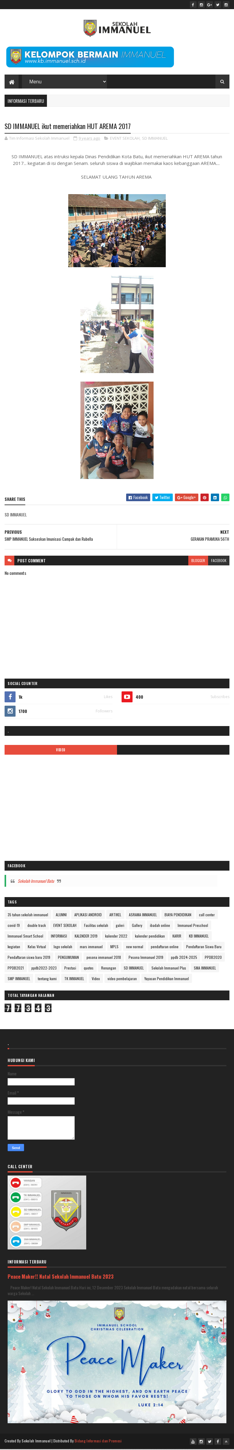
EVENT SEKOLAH (125, 139)
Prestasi (70, 968)
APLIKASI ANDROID (88, 915)
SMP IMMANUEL (19, 979)
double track (36, 926)
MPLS (114, 947)
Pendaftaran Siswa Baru (204, 947)
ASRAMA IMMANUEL (143, 915)
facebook (218, 561)
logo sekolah (63, 947)
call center (207, 915)
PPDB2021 (16, 968)
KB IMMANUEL (199, 936)
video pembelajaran (122, 979)
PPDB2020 (213, 958)
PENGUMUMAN (68, 958)
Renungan (108, 968)
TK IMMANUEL (74, 979)
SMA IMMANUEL (205, 968)
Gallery (137, 926)
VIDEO (61, 750)
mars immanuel (91, 947)
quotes (89, 968)
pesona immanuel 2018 (104, 958)
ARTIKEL (115, 915)
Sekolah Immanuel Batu (36, 882)
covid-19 (14, 926)
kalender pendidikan (150, 936)
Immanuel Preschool (193, 926)
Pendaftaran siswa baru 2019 (29, 958)
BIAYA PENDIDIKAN (178, 915)
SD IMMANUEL (155, 139)
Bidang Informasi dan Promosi (98, 1441)
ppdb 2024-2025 (184, 958)
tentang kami (47, 979)
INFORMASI (59, 936)
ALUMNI (61, 915)
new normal (134, 947)
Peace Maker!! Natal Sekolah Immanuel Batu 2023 (61, 1277)
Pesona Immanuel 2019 (146, 958)
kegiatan (14, 947)
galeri (120, 926)
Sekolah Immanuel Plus (168, 968)
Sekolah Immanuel (36, 1441)
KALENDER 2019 (86, 936)
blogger (198, 561)
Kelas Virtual (37, 947)
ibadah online (160, 926)
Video (96, 979)
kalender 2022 (116, 936)
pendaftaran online (165, 947)
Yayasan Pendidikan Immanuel (166, 979)
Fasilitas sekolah (96, 926)
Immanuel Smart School (25, 936)
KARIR (176, 936)
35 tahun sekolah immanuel (28, 915)
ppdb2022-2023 (44, 968)
